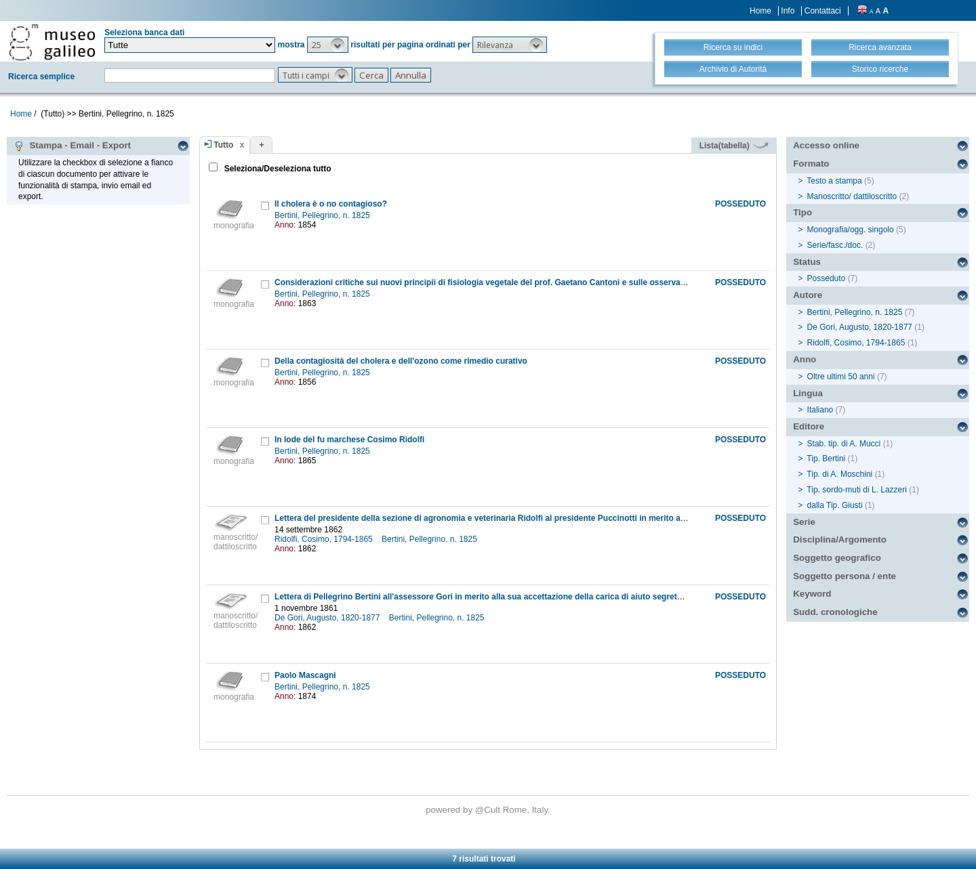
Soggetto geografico (837, 558)
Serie (804, 522)
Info (787, 11)
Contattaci (823, 11)
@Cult (489, 810)
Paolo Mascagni (305, 675)
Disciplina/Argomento (840, 539)
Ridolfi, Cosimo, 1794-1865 (324, 539)
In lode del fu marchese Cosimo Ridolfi (349, 439)
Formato (811, 163)
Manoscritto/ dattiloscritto (852, 196)
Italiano (820, 410)
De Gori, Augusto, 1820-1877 (328, 617)
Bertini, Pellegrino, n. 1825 (323, 215)
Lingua (808, 393)
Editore (808, 426)
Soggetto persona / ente (844, 576)
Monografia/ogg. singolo (850, 229)
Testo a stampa (834, 181)
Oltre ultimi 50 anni (841, 376)
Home (760, 11)
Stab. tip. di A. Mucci (844, 443)
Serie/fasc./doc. (835, 245)
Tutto (223, 145)
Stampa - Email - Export (72, 145)
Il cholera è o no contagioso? (330, 204)
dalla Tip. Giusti (835, 505)
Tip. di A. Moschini (839, 474)
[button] (327, 45)
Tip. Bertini (826, 458)
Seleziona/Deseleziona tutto (276, 168)
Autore (807, 295)
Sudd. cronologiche (835, 612)
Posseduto (826, 278)
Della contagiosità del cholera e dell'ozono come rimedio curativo (400, 361)
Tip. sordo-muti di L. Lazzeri (857, 489)
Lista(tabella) (734, 145)
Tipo (802, 212)
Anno (804, 359)
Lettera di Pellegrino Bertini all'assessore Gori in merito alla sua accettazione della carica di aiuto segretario (483, 596)
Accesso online (826, 145)
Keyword (812, 594)
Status (807, 262)
